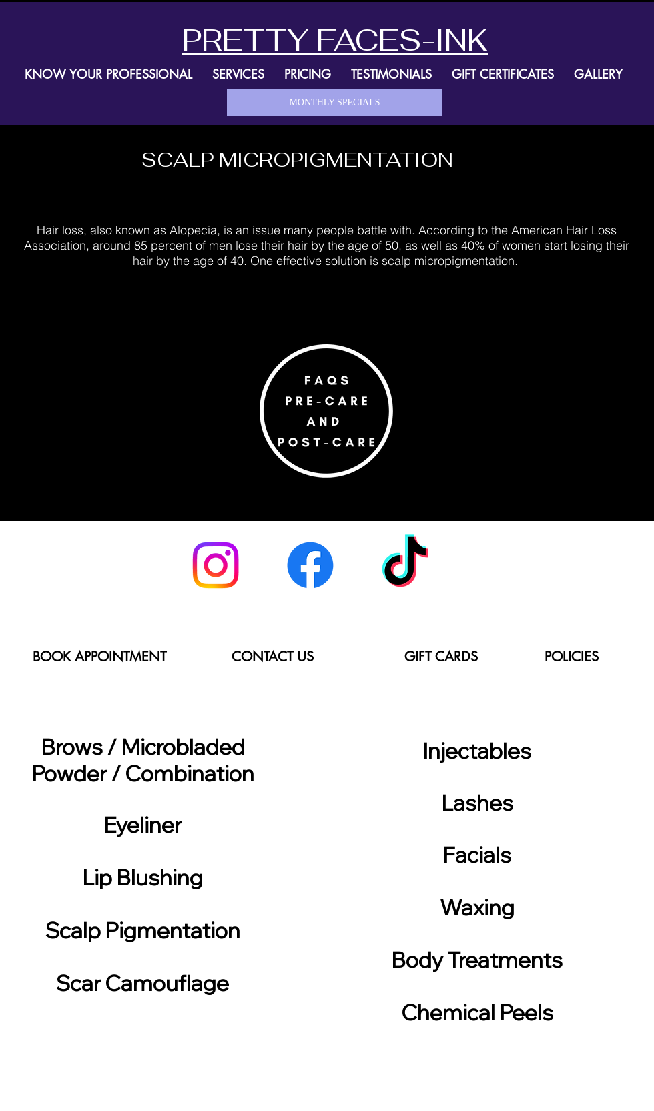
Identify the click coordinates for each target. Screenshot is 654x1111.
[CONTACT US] (272, 656)
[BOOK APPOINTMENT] (99, 656)
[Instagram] (215, 565)
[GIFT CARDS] (440, 656)
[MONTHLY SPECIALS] (334, 102)
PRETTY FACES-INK (335, 40)
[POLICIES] (571, 656)
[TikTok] (405, 565)
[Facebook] (310, 565)
